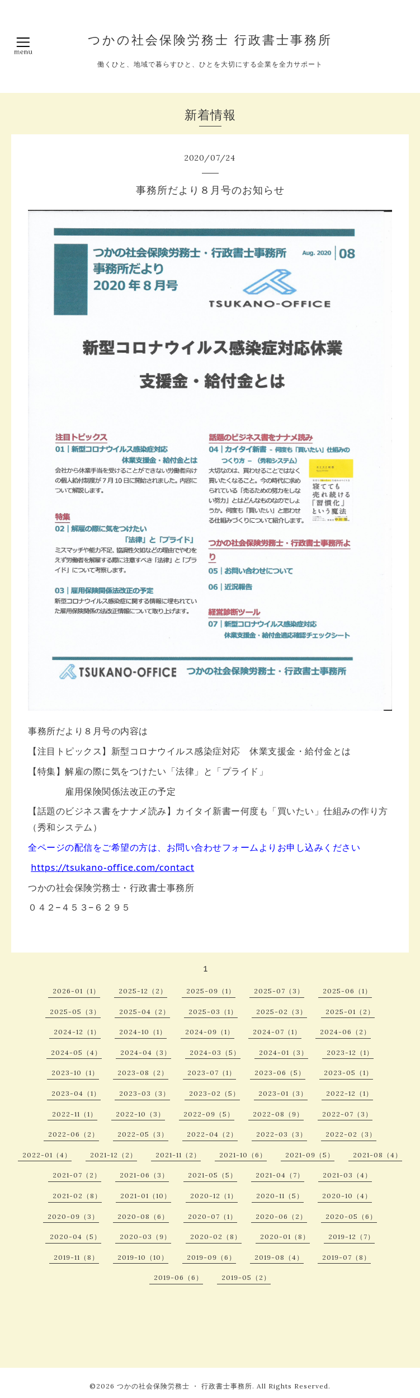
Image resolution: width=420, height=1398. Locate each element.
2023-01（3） (283, 1093)
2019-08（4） (279, 1257)
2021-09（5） (309, 1155)
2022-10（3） (140, 1114)
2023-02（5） (214, 1093)
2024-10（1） (143, 1032)
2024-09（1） (209, 1032)
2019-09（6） (211, 1257)
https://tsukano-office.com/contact (112, 867)
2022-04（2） (212, 1134)
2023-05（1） (348, 1072)
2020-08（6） (143, 1216)
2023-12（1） (350, 1052)
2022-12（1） (349, 1093)
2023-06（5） (279, 1072)
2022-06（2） (73, 1134)
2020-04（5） (75, 1236)
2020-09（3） (73, 1216)
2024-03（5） (215, 1052)
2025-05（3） (75, 1011)
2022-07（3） (347, 1114)
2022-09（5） (208, 1114)
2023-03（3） (144, 1093)
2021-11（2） (178, 1155)
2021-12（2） (113, 1155)
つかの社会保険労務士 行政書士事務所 (210, 40)
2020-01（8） (285, 1236)
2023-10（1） (75, 1072)
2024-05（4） (76, 1052)
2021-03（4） (347, 1175)
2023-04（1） (76, 1093)
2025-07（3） (279, 991)
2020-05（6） (351, 1216)
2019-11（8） (76, 1257)
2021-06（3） (144, 1175)
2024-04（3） (145, 1052)
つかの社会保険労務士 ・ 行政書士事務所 (184, 1386)
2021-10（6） (243, 1155)
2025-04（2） (144, 1011)
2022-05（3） (142, 1134)
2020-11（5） (280, 1195)
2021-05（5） (212, 1175)
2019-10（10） (142, 1257)
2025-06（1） (347, 991)
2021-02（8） (77, 1195)
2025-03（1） (213, 1011)
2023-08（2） (142, 1072)
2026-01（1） (76, 991)
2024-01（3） (283, 1052)
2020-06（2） (281, 1216)
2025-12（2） (143, 991)
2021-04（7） (280, 1175)
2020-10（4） (347, 1195)
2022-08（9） (278, 1114)
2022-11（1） (74, 1114)
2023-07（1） (211, 1072)
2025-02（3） (281, 1011)
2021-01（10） (145, 1195)
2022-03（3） (281, 1134)
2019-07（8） (346, 1257)
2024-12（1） (77, 1032)
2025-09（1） (210, 991)
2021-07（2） (77, 1175)
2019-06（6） (178, 1277)
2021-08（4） (377, 1155)
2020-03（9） (145, 1236)
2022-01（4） (47, 1155)
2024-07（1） (277, 1032)
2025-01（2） (350, 1011)
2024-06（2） (345, 1032)
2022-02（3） (350, 1134)
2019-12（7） (351, 1236)
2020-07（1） (212, 1216)
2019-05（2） (246, 1277)
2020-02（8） (216, 1236)
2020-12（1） (214, 1195)
